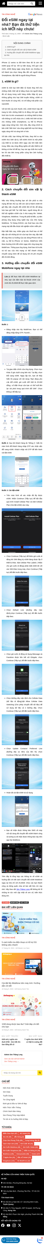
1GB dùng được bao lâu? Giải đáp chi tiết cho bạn (20, 1025)
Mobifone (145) (8, 1154)
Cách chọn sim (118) (10, 1144)
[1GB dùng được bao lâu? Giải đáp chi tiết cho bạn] (22, 1005)
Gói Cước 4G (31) (26, 1144)
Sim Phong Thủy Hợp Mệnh (14, 1115)
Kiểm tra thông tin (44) (32, 1150)
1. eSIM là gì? (10, 47)
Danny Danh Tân (23, 989)
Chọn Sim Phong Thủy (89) (13, 1140)
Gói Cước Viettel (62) (30, 1147)
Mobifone (14, 902)
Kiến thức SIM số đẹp (11, 1088)
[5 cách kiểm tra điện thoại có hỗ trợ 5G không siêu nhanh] (22, 923)
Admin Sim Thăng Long (33, 34)
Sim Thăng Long (23, 889)
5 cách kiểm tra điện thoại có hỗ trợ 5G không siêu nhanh (19, 943)
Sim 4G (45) (7, 1137)
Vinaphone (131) (9, 1161)
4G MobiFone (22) (23, 1161)
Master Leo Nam (24, 948)
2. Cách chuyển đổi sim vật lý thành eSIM (20, 50)
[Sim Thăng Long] (4, 3)
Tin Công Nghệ (8, 14)
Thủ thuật (24, 902)
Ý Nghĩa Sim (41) (9, 1157)
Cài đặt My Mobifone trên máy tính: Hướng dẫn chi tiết (21, 984)
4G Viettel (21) (25, 1133)
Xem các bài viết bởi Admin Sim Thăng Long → (14, 1060)
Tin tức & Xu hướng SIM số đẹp (15, 1119)
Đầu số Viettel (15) (24, 1157)
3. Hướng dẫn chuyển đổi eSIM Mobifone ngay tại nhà (22, 54)
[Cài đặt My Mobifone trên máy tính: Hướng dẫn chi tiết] (22, 964)
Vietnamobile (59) (22, 1154)
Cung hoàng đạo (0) (32, 1140)
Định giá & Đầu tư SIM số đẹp (15, 1103)
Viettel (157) (35, 1154)
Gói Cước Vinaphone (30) (12, 1150)
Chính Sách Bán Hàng (12, 1111)
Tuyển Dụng (8, 1096)
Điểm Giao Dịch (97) (10, 1133)
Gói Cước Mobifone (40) (11, 1147)
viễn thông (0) (19, 1137)
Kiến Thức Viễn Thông (12, 1107)
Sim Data (6, 1092)
